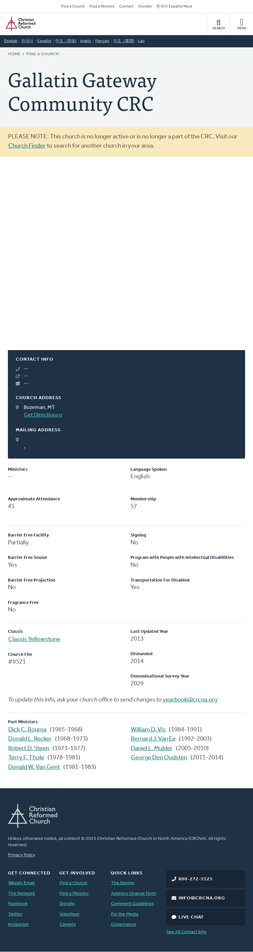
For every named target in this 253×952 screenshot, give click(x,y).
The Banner (123, 883)
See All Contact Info (186, 932)
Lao (141, 41)
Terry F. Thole (26, 758)
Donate (145, 7)
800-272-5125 (196, 879)
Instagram (18, 924)
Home (14, 54)
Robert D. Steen (28, 749)
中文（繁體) (123, 41)
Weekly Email (21, 883)
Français (102, 41)
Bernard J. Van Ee (153, 739)
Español (44, 41)
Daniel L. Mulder (152, 749)
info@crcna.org (202, 898)
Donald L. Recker (30, 739)
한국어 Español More (174, 7)
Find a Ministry (102, 7)
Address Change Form (133, 893)
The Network (21, 893)
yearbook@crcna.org (190, 700)
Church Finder (26, 146)
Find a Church (73, 7)
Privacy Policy (21, 855)
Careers (68, 924)
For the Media (124, 914)
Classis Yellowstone (34, 639)
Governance (123, 924)
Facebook (18, 903)
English (10, 41)
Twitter (15, 914)
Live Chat (191, 917)
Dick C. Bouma (27, 730)
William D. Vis (148, 730)
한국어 (27, 41)
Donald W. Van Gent (34, 767)
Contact (126, 7)
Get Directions (41, 415)
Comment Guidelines (132, 903)
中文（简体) (65, 41)
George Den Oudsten (159, 758)
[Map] (126, 261)
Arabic (85, 41)
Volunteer (70, 914)
